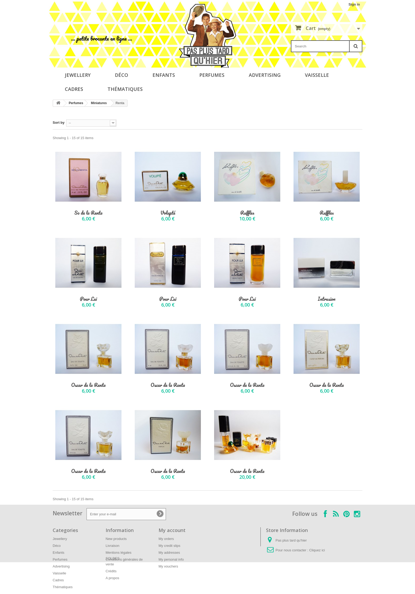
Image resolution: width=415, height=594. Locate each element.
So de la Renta (88, 213)
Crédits (111, 571)
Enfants (163, 75)
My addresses (169, 553)
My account (172, 530)
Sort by (59, 123)
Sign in (354, 4)
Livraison (112, 546)
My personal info (171, 559)
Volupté (167, 213)
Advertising (265, 75)
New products (116, 539)
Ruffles (247, 213)
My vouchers (168, 566)
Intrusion (326, 299)
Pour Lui (88, 299)
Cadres (74, 89)
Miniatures (99, 103)
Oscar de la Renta (88, 385)
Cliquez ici (317, 550)
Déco (121, 75)
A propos (112, 578)
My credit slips (169, 546)
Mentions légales (119, 553)
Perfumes (211, 75)
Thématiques (125, 89)
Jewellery (78, 75)
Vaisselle (317, 75)
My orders (166, 539)
